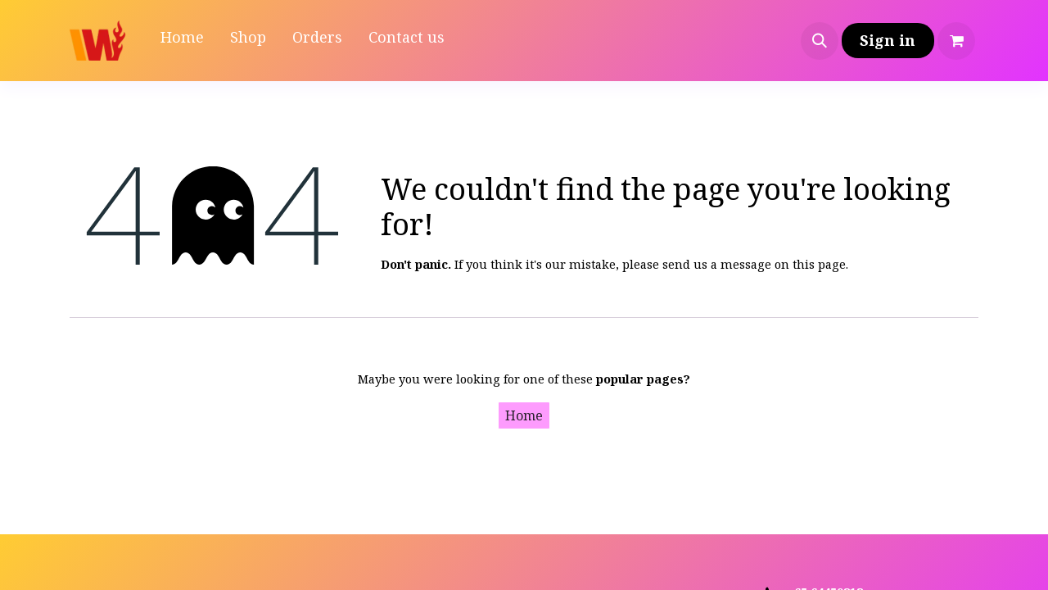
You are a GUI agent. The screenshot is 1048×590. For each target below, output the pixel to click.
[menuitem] (182, 40)
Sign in (887, 40)
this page (819, 264)
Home (524, 415)
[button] (819, 41)
